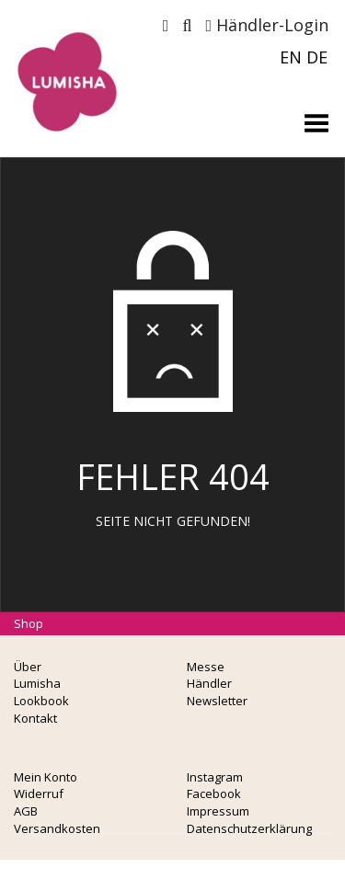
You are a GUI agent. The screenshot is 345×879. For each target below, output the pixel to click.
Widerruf (38, 793)
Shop (28, 623)
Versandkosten (57, 828)
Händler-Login (266, 25)
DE (317, 57)
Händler (209, 683)
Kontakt (35, 718)
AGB (26, 811)
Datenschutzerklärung (249, 828)
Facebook (214, 793)
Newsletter (217, 700)
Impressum (218, 811)
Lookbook (41, 700)
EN (291, 57)
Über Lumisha (37, 675)
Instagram (215, 777)
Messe (205, 666)
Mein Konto (45, 777)
